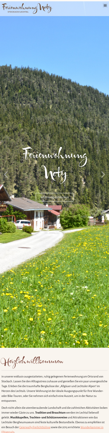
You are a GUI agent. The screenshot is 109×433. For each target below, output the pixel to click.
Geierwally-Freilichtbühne (34, 427)
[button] (105, 5)
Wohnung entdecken (54, 197)
